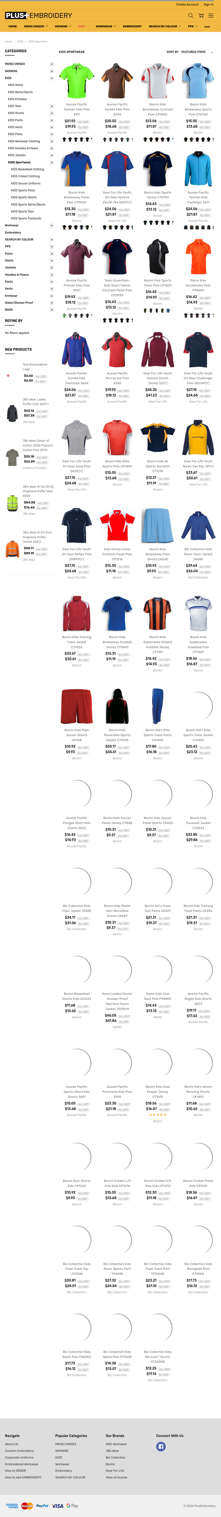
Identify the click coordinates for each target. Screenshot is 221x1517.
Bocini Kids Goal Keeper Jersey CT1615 (158, 1092)
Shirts (9, 260)
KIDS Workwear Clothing (24, 141)
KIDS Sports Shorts (24, 197)
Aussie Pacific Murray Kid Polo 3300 (117, 378)
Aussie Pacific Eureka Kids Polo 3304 (117, 109)
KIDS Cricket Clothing (25, 176)
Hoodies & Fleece (17, 274)
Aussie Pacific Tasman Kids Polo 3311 (77, 109)
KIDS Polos (15, 134)
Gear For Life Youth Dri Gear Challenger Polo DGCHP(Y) (198, 378)
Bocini (110, 1464)
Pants (9, 281)
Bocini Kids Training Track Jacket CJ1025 (76, 642)
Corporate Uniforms (19, 1457)
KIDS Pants (15, 120)
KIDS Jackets (17, 155)
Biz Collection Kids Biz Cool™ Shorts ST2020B (157, 1357)
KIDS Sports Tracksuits (26, 218)
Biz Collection (115, 1457)
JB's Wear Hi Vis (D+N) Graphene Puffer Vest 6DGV (38, 491)
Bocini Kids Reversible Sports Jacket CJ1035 (117, 735)
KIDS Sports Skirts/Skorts (28, 204)
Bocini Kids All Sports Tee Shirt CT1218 (158, 466)
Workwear (106, 26)
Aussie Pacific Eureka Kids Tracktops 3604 (76, 378)
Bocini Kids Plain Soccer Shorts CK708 (76, 735)
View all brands (116, 1477)
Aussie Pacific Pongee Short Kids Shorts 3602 (76, 823)
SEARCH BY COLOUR (165, 26)
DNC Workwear (116, 1444)
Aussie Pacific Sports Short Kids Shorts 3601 (77, 1092)
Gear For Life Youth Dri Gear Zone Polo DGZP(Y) (76, 466)
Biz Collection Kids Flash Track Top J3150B (76, 1269)
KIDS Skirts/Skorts (20, 92)
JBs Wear (112, 1451)
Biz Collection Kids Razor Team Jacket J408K (198, 554)
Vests (9, 288)
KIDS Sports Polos (23, 190)
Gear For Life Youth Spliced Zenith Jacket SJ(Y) (158, 378)
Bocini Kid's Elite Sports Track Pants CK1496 (158, 735)
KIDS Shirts (15, 85)
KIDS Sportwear (19, 162)
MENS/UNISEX (36, 26)
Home (13, 26)
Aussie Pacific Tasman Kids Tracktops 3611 (198, 197)
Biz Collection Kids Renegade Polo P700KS (198, 1269)
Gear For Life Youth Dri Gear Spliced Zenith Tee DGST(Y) (117, 197)
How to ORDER (15, 1470)
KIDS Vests (15, 127)
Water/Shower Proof (19, 302)
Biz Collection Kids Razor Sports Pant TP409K (117, 1269)
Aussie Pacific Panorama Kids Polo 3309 (117, 1092)
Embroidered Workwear (21, 1464)
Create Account (187, 4)
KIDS (83, 26)
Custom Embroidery (19, 1451)
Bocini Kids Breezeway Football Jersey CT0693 (117, 642)
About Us (11, 1444)
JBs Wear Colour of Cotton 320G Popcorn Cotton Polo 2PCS (38, 445)
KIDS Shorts (16, 113)
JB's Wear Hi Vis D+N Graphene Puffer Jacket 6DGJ (37, 537)
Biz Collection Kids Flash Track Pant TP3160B (157, 1269)
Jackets (10, 267)
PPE (192, 26)
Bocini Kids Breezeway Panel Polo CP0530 (76, 197)
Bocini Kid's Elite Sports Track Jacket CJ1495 (198, 735)
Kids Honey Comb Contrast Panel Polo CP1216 (117, 554)
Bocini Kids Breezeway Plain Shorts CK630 (157, 554)
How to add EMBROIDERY (23, 1477)
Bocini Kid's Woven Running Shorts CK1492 (198, 1092)
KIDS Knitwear (17, 99)
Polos (9, 253)
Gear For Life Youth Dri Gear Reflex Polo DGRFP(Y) (77, 554)
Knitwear (11, 296)
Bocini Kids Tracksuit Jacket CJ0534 (198, 823)
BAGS (9, 309)
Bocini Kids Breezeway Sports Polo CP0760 (198, 109)
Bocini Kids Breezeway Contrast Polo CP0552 (158, 109)
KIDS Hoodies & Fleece (23, 148)
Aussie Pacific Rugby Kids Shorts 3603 (198, 999)
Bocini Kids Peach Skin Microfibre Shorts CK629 (117, 911)
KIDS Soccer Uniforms (26, 183)
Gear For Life (115, 1470)
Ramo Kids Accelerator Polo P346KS (198, 285)
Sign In (209, 4)
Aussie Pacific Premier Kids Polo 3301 (77, 285)
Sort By (173, 52)
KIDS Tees (14, 106)
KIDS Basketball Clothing (27, 169)
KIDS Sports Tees (22, 211)
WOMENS (63, 26)
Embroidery (132, 26)
